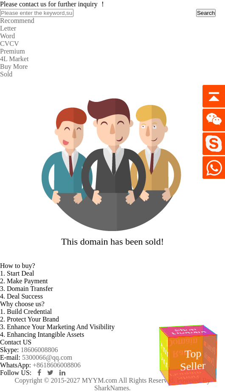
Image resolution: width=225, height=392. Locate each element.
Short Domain (188, 331)
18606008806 (39, 349)
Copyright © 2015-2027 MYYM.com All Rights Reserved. (94, 380)
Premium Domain (209, 352)
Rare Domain (182, 348)
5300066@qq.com (47, 357)
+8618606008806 (57, 365)
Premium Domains (164, 355)
